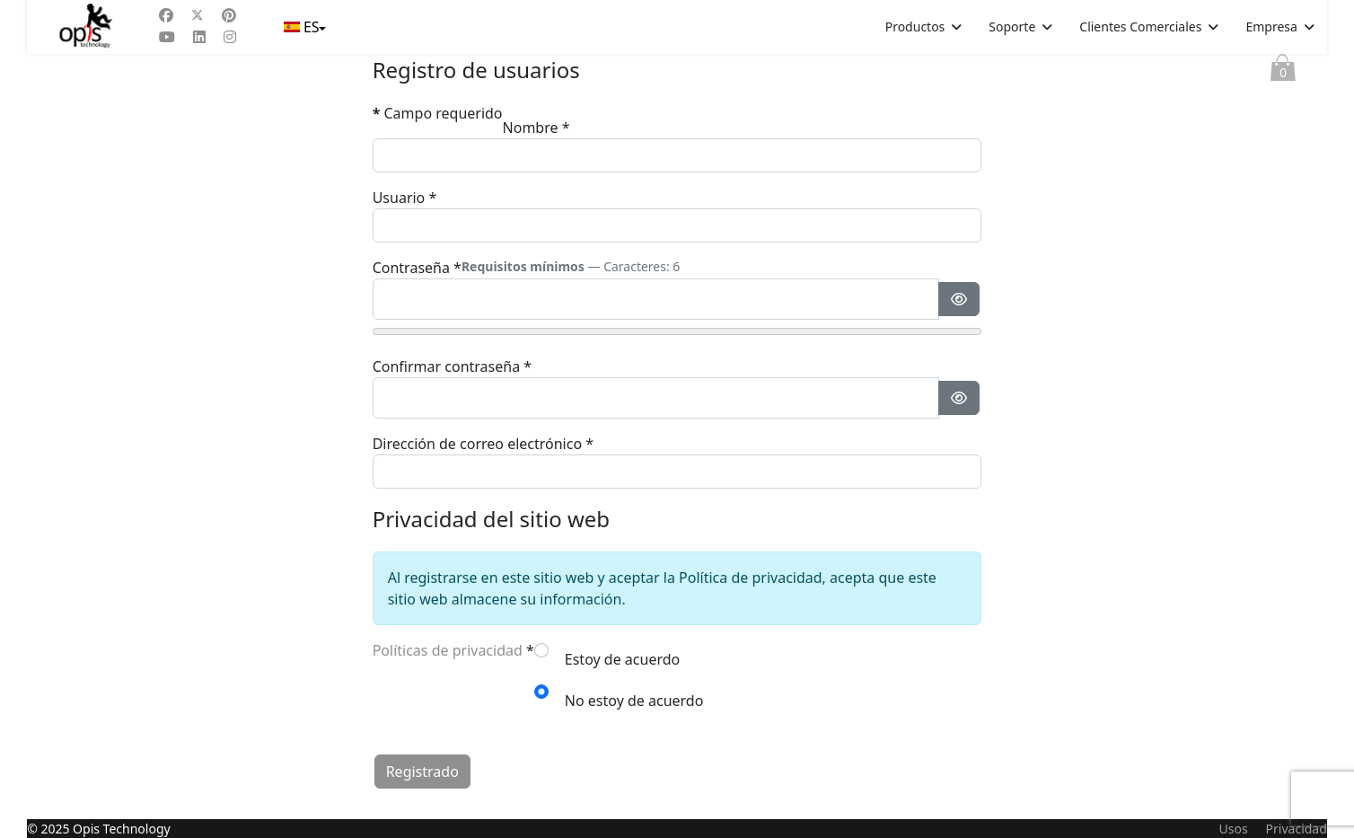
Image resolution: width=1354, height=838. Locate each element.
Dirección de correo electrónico (483, 444)
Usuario (405, 197)
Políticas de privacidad (448, 650)
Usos (1232, 828)
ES (303, 27)
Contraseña (417, 268)
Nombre (536, 127)
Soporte (1012, 26)
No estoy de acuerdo (634, 700)
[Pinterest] (229, 15)
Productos (915, 26)
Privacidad (1296, 828)
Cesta (1283, 72)
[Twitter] (197, 15)
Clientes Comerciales (1140, 26)
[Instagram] (230, 37)
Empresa (1271, 26)
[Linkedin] (199, 37)
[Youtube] (167, 37)
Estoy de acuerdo (622, 659)
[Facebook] (166, 15)
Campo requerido (438, 113)
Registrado (422, 771)
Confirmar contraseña (452, 366)
